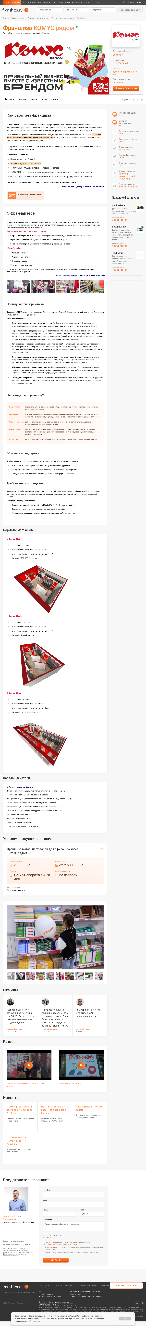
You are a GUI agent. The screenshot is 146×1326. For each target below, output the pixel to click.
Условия (22, 99)
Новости (79, 2)
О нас (41, 1291)
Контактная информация (47, 1305)
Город (45, 1200)
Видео (44, 99)
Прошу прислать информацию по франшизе (73, 1226)
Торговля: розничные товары (38, 18)
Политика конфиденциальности (50, 1297)
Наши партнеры (75, 1294)
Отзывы (33, 99)
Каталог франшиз (12, 2)
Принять (125, 1318)
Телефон (82, 1210)
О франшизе (8, 99)
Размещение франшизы (47, 1294)
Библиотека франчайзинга (87, 1285)
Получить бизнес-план (126, 88)
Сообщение (47, 1219)
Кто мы (86, 2)
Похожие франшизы (125, 197)
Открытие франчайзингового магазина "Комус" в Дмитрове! (27, 1084)
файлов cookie (33, 1321)
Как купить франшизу (66, 2)
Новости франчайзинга (64, 1285)
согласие (52, 1242)
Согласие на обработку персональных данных (86, 1297)
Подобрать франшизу (130, 10)
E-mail (45, 1210)
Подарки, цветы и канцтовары (63, 18)
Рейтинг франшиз (49, 2)
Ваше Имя (46, 1190)
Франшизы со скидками (32, 2)
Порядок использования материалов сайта (85, 1291)
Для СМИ (42, 1299)
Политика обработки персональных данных (54, 1302)
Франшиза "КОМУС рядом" (70, 1083)
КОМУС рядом (82, 18)
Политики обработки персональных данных (62, 1244)
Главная (6, 18)
